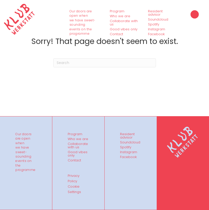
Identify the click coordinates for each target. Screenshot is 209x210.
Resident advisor (155, 13)
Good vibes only (123, 29)
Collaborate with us (124, 23)
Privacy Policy (73, 178)
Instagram (156, 29)
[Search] (104, 62)
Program (117, 11)
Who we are (120, 16)
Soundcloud (158, 19)
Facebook (156, 34)
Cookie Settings (74, 189)
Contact (116, 34)
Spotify (153, 24)
